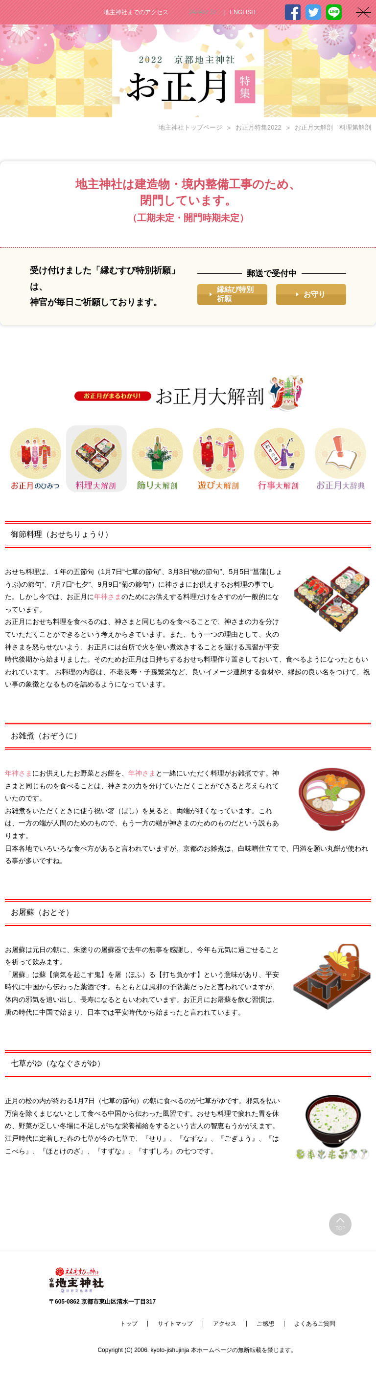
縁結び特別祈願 (235, 294)
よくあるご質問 (314, 1324)
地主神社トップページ (190, 127)
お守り (315, 294)
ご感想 (265, 1324)
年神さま (107, 596)
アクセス (224, 1324)
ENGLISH (243, 12)
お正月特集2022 (258, 127)
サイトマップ (175, 1324)
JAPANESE (203, 12)
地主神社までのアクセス (136, 12)
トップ (129, 1324)
